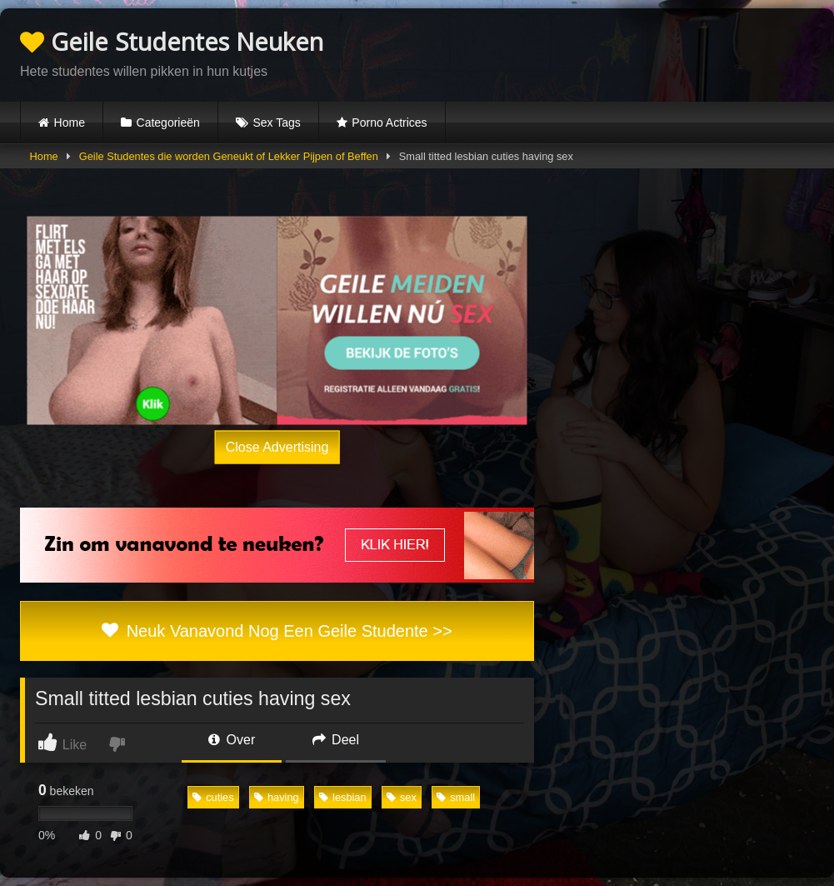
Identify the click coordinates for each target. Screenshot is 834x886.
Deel (335, 740)
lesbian (343, 797)
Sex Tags (276, 122)
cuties (212, 797)
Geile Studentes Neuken (171, 41)
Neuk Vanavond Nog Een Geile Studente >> (277, 631)
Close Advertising (277, 446)
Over (231, 740)
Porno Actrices (389, 122)
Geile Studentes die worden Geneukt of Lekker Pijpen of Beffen (228, 156)
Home (69, 122)
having (276, 797)
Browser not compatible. (619, 53)
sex (402, 797)
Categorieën (168, 122)
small (456, 797)
